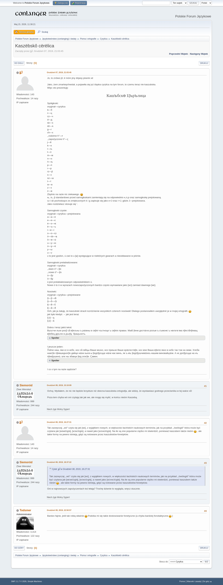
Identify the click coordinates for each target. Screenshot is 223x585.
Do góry (19, 548)
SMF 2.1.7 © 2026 (18, 581)
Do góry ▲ (207, 581)
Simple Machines (35, 581)
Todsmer (25, 510)
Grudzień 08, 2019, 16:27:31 (59, 422)
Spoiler (55, 338)
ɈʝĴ (21, 72)
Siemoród (26, 385)
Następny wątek (199, 54)
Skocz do (163, 561)
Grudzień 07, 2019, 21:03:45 (59, 72)
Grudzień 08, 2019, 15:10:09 (59, 385)
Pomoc (182, 581)
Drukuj (204, 63)
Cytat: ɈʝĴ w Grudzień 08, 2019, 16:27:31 (71, 469)
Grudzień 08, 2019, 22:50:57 (59, 510)
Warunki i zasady (194, 581)
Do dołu (18, 63)
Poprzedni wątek (178, 54)
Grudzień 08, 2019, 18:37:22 (59, 462)
